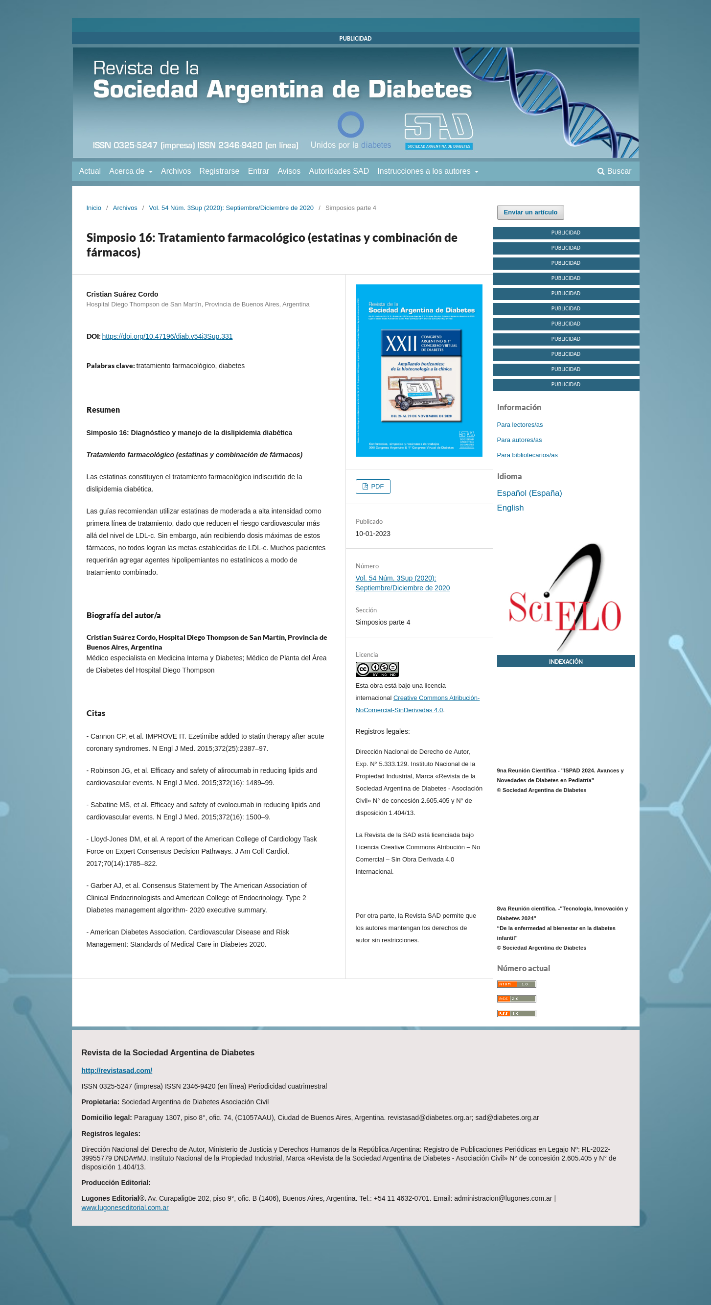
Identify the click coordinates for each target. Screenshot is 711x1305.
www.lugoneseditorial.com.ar (125, 1208)
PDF (376, 486)
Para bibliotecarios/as (527, 455)
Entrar (259, 171)
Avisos (288, 171)
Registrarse (220, 171)
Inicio (94, 207)
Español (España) (529, 493)
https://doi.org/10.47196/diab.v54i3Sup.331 (167, 336)
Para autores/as (519, 439)
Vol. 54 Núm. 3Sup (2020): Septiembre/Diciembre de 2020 (231, 207)
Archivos (176, 171)
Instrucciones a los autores (425, 171)
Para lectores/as (520, 424)
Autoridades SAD (339, 171)
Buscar (614, 171)
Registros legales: (383, 731)
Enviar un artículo (531, 212)
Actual (90, 171)
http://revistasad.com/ (117, 1070)
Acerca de (127, 171)
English (510, 508)
